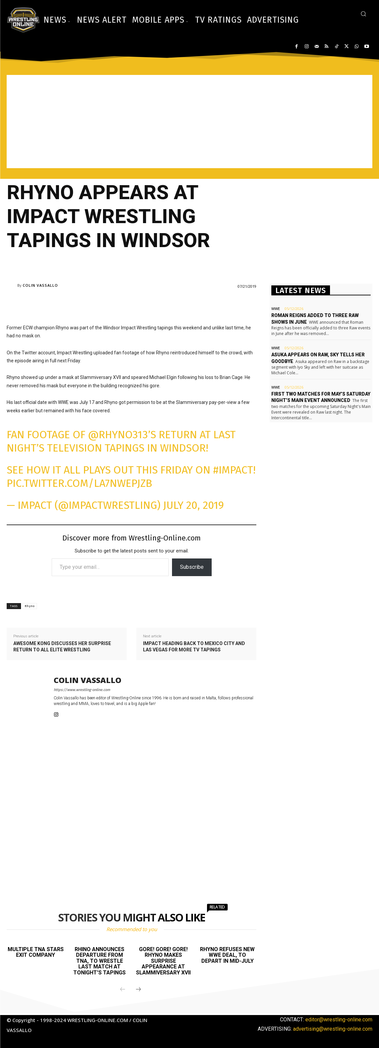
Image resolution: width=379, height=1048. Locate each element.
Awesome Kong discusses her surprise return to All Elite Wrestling (62, 647)
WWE (275, 308)
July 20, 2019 (193, 505)
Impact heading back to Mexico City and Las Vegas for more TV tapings (194, 647)
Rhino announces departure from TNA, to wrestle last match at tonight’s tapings (99, 961)
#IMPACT (233, 470)
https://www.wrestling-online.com (82, 690)
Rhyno (30, 606)
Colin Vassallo (40, 285)
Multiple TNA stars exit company (36, 952)
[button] (363, 14)
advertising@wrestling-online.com (332, 1028)
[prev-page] (122, 989)
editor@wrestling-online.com (338, 1019)
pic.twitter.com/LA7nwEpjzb (79, 483)
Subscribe (192, 567)
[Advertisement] (189, 121)
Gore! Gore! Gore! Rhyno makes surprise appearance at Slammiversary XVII (163, 961)
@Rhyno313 (118, 434)
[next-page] (138, 989)
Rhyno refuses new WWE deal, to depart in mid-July (227, 955)
